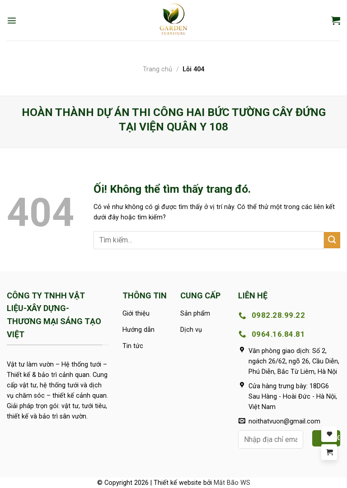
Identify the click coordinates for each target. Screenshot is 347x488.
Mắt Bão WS (232, 483)
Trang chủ (157, 69)
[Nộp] (332, 240)
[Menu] (12, 20)
